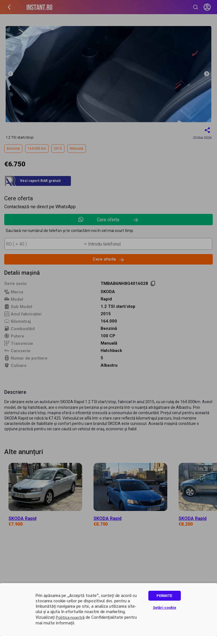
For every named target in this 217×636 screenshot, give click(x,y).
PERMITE (164, 596)
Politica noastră (70, 617)
